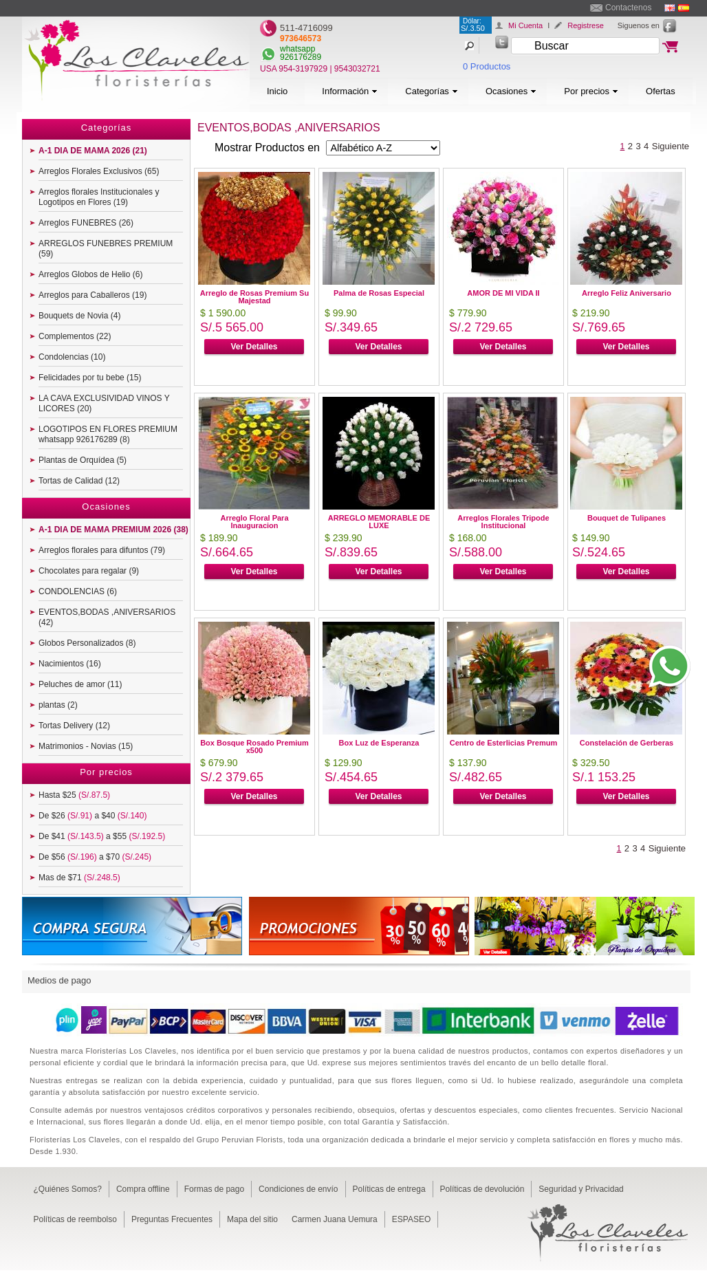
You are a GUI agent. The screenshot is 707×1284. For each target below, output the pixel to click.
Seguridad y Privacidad (581, 1189)
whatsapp (297, 49)
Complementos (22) (75, 336)
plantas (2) (58, 705)
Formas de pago (214, 1189)
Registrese (585, 25)
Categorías (431, 91)
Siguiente (670, 146)
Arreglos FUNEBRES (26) (86, 223)
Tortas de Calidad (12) (79, 481)
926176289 (300, 57)
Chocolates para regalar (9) (89, 571)
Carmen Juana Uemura (335, 1219)
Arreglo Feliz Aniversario (626, 293)
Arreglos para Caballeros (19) (92, 295)
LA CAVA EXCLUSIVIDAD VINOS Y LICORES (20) (104, 403)
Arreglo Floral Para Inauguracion (254, 522)
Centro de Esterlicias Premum (504, 743)
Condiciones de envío (298, 1189)
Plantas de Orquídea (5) (83, 460)
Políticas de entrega (389, 1189)
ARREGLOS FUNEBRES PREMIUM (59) (106, 249)
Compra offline (143, 1189)
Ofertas (660, 91)
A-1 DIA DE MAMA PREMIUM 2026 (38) (113, 529)
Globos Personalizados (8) (87, 643)
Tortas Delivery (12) (74, 725)
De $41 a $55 (102, 836)
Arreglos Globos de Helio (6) (90, 274)
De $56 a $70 (95, 857)
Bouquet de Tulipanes (626, 518)
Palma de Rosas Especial (379, 293)
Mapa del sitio (252, 1219)
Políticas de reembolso (75, 1219)
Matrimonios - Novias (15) (86, 746)
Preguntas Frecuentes (172, 1219)
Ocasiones (511, 91)
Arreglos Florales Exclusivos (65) (99, 171)
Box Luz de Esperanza (379, 743)
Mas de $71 (79, 877)
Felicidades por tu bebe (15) (90, 377)
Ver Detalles (253, 346)
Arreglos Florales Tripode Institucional (503, 522)
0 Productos (486, 66)
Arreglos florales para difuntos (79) (102, 550)
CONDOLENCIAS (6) (78, 591)
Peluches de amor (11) (80, 684)
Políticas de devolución (482, 1189)
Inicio (277, 91)
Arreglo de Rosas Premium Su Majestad (254, 297)
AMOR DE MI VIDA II (503, 293)
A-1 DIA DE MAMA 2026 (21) (93, 150)
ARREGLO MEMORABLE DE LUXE (379, 522)
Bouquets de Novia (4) (79, 315)
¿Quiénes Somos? (68, 1189)
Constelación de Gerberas (626, 743)
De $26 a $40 (92, 815)
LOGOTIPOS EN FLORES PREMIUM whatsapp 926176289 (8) (108, 434)
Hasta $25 (74, 795)
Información (350, 91)
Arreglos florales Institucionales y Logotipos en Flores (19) (99, 197)
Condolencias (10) (72, 357)
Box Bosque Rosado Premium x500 (254, 746)
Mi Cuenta (525, 25)
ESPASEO (411, 1219)
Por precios (591, 91)
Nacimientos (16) (70, 663)
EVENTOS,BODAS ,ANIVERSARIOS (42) (107, 617)
